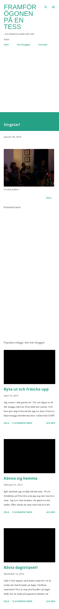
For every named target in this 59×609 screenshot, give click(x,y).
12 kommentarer (22, 423)
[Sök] (46, 6)
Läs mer (50, 423)
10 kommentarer (22, 601)
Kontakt (43, 44)
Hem (6, 44)
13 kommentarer (22, 512)
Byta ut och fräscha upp (26, 389)
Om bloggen (23, 44)
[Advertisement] (29, 82)
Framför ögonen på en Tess (20, 16)
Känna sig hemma (20, 478)
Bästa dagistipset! (20, 567)
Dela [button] (48, 197)
